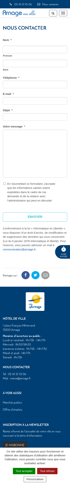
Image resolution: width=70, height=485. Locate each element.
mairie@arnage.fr (20, 378)
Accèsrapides (63, 252)
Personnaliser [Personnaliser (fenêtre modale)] (35, 479)
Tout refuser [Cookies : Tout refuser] (47, 471)
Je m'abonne (14, 445)
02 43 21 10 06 (20, 4)
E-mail (8, 93)
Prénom (7, 56)
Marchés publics (12, 402)
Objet (8, 110)
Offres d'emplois (12, 409)
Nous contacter (48, 4)
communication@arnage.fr (19, 249)
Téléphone (11, 77)
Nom (7, 39)
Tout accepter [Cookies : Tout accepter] (24, 471)
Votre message (14, 126)
